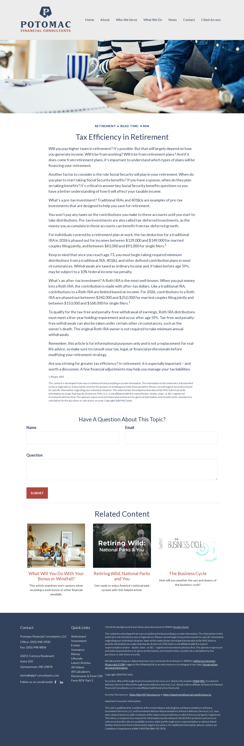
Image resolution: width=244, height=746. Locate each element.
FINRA (196, 681)
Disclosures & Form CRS (87, 676)
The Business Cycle (188, 573)
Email (129, 427)
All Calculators (80, 671)
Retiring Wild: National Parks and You (122, 576)
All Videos (77, 667)
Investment (79, 641)
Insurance (77, 649)
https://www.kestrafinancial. (178, 694)
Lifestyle (77, 658)
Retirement (78, 636)
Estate (75, 645)
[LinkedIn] (61, 682)
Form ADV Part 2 (82, 680)
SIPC (202, 681)
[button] (105, 19)
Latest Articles (81, 663)
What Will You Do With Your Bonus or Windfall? (56, 576)
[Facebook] (55, 682)
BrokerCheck (181, 627)
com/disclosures (202, 694)
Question (34, 455)
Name (31, 427)
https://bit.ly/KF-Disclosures (145, 694)
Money (75, 654)
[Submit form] (37, 493)
